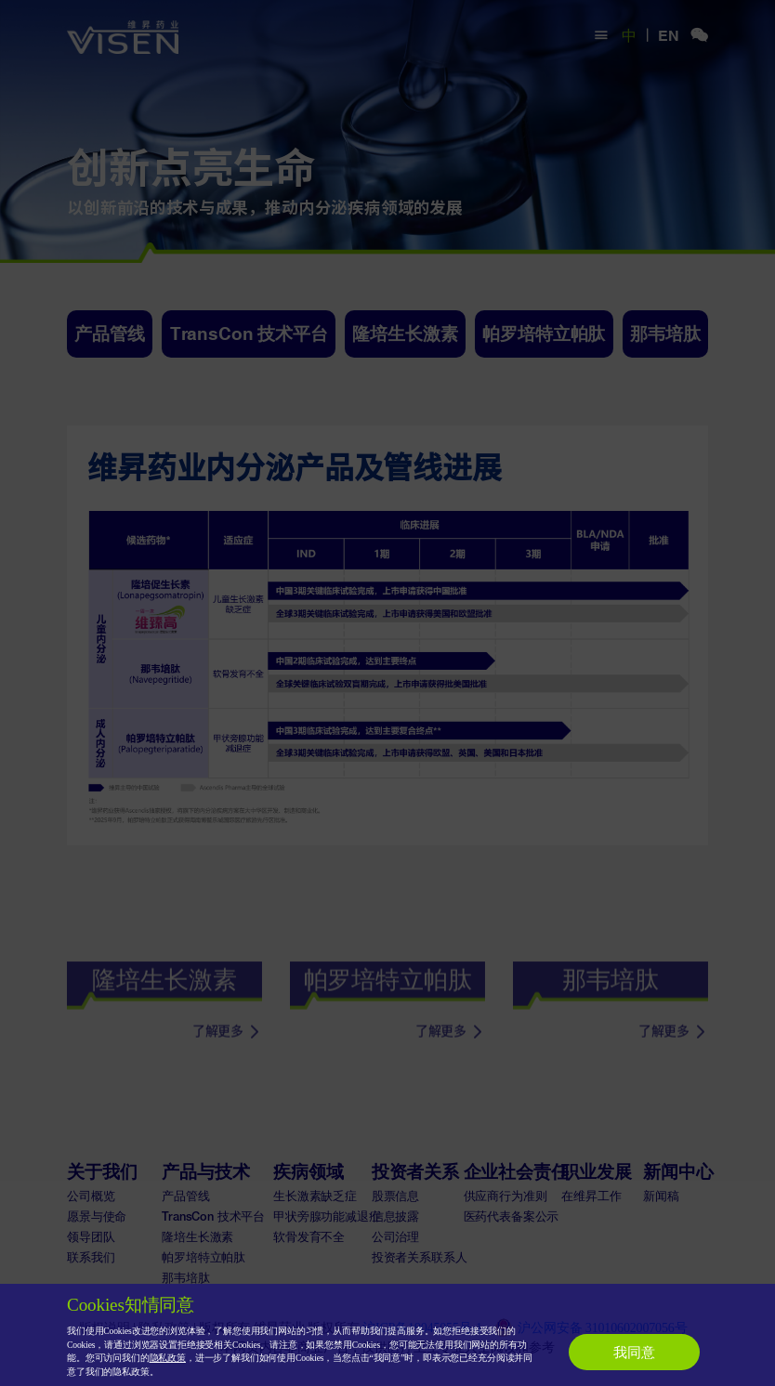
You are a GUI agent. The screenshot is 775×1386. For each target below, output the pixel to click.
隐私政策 (168, 1358)
